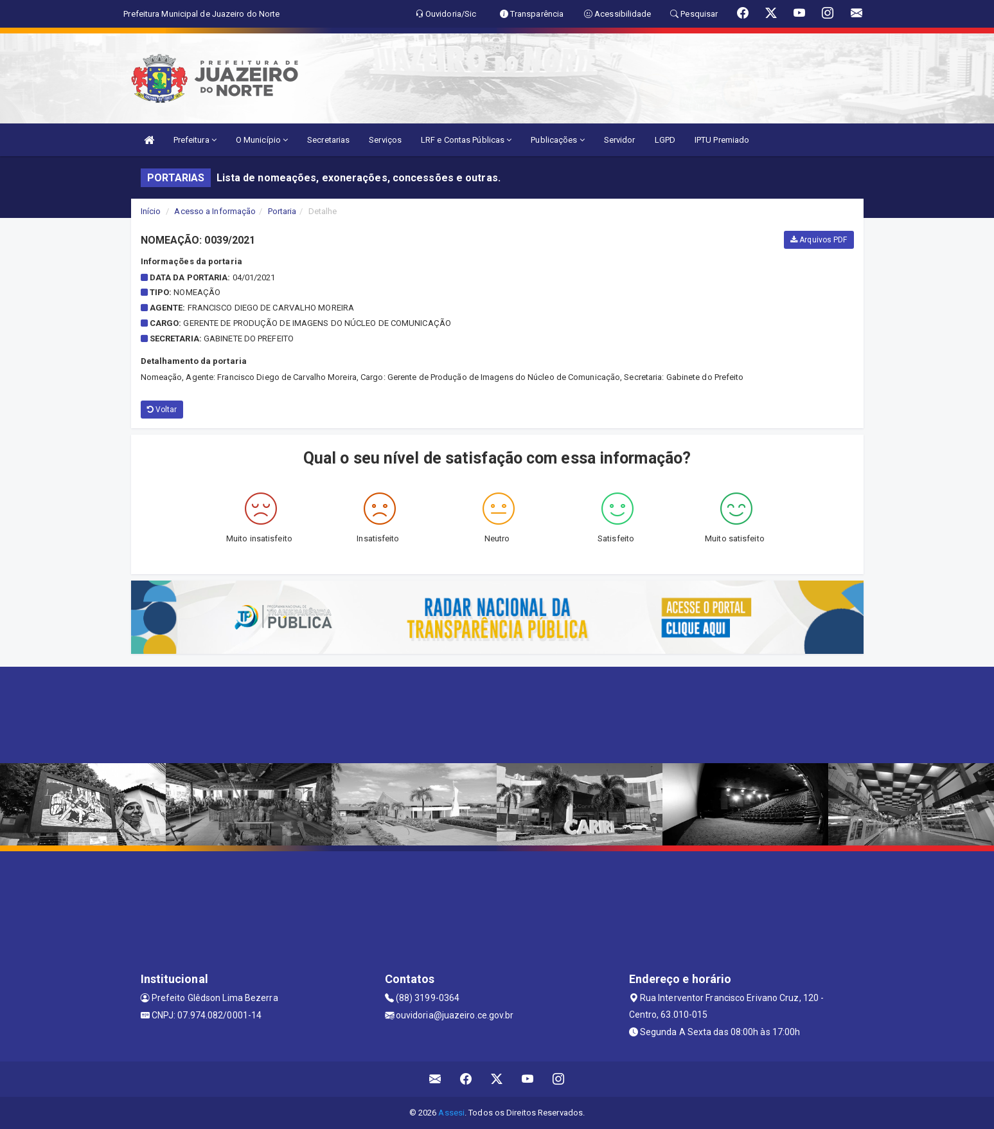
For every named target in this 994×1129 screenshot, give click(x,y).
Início (151, 211)
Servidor (619, 140)
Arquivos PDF (818, 239)
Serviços (385, 140)
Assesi (451, 1112)
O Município (262, 140)
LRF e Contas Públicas (466, 140)
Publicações (557, 140)
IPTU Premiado (722, 140)
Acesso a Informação (215, 211)
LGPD (665, 140)
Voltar (162, 409)
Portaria (282, 211)
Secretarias (328, 140)
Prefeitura (195, 140)
